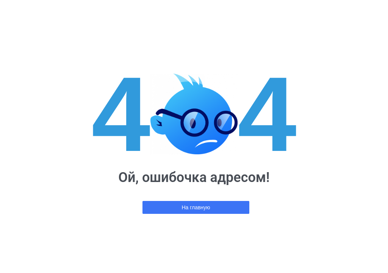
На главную (195, 207)
